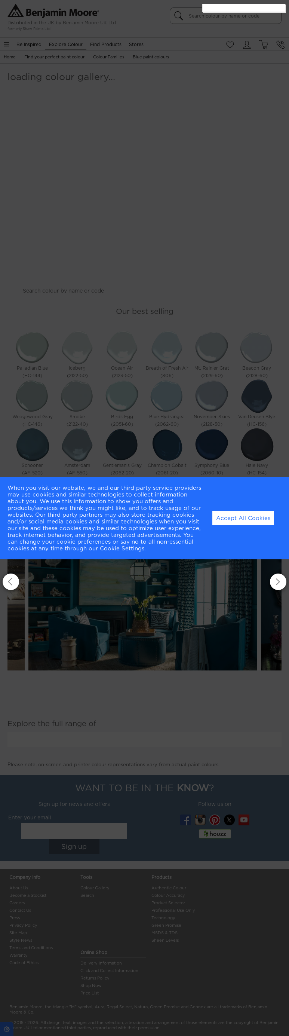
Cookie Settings (122, 548)
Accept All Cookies (243, 518)
